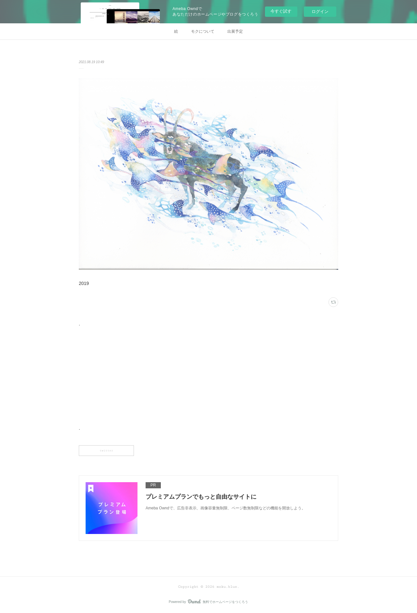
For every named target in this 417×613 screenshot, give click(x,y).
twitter (106, 450)
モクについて (202, 31)
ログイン (320, 11)
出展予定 (235, 31)
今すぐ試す (281, 11)
